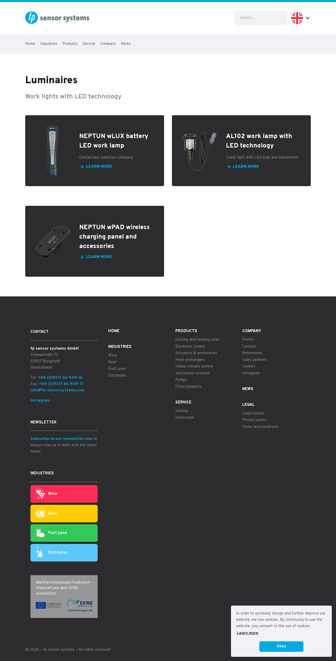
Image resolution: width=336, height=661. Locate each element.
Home (30, 43)
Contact (249, 346)
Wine (46, 494)
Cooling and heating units (197, 339)
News (126, 43)
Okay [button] (281, 646)
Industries (48, 43)
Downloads (184, 417)
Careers (248, 366)
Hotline (181, 411)
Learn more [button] (247, 633)
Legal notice (253, 413)
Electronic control (190, 346)
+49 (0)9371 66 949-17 (61, 384)
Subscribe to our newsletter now (61, 439)
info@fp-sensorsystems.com (57, 390)
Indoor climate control (194, 366)
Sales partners (254, 360)
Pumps (181, 379)
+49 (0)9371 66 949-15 (60, 377)
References (252, 353)
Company (108, 43)
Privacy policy (254, 420)
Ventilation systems (192, 373)
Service (89, 43)
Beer (46, 514)
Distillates (52, 552)
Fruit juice (51, 533)
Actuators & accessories (196, 353)
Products (70, 43)
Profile (248, 339)
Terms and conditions (260, 426)
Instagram (40, 400)
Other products (188, 386)
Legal (248, 404)
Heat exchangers (190, 360)
